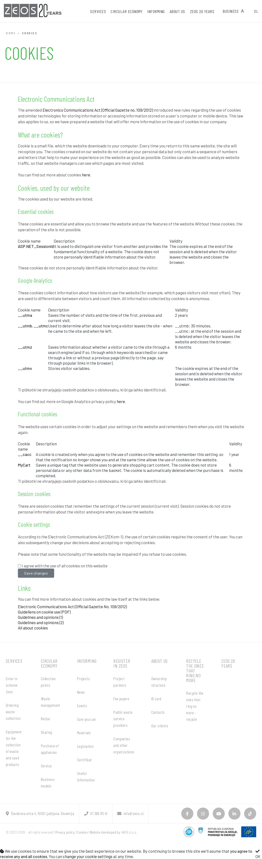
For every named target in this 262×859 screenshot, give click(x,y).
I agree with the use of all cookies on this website (65, 565)
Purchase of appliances (50, 749)
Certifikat (84, 759)
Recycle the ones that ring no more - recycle (194, 706)
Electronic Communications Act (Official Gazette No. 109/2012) (72, 606)
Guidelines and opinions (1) (40, 617)
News (81, 692)
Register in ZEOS (121, 663)
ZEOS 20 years (202, 11)
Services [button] (98, 11)
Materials (84, 732)
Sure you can (86, 719)
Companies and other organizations (123, 745)
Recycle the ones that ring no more (195, 670)
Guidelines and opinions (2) (41, 622)
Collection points (48, 681)
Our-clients (159, 725)
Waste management (50, 701)
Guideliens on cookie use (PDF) (44, 611)
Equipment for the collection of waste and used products (14, 748)
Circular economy (49, 663)
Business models (48, 782)
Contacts (158, 712)
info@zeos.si (130, 813)
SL (256, 11)
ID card (156, 698)
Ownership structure (159, 681)
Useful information (86, 776)
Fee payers (121, 698)
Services (14, 661)
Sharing (46, 732)
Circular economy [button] (126, 11)
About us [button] (177, 11)
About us (159, 661)
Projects (83, 678)
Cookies (82, 832)
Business (233, 11)
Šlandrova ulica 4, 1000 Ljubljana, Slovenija (40, 813)
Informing (87, 661)
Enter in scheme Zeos (11, 685)
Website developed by (105, 832)
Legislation (85, 746)
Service (46, 765)
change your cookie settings (87, 856)
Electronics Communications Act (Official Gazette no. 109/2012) (98, 110)
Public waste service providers (122, 719)
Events (82, 705)
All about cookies (33, 627)
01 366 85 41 (95, 813)
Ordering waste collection (13, 712)
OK (258, 854)
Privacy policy (65, 832)
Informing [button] (156, 11)
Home (11, 33)
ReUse (45, 718)
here (86, 174)
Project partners (119, 681)
